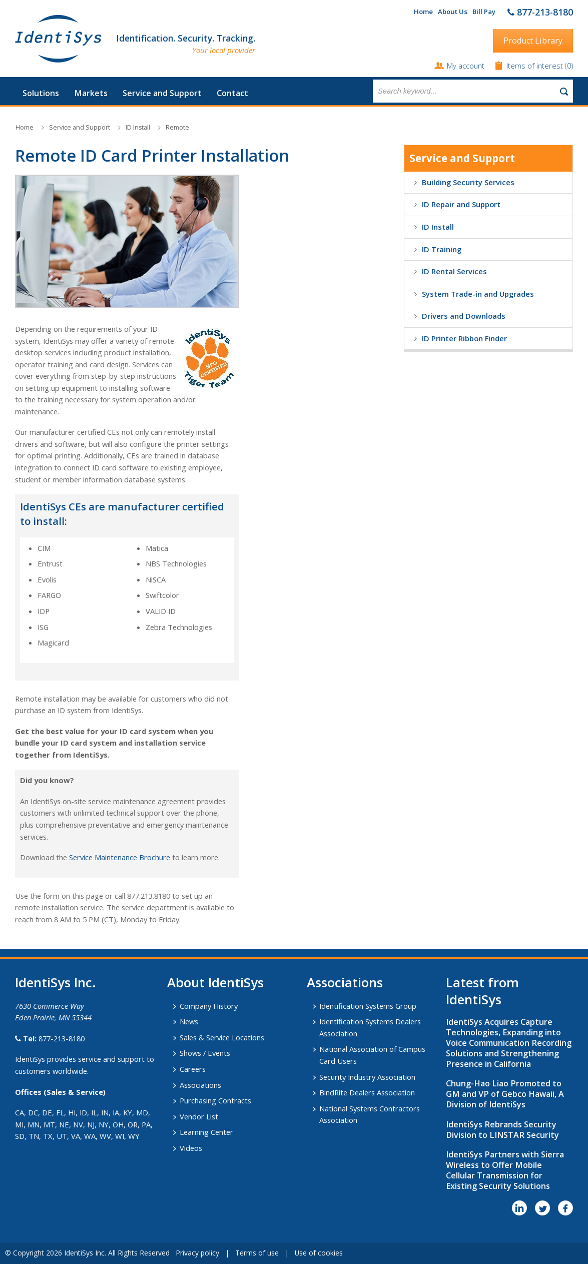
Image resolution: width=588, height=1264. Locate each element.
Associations (200, 1085)
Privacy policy (197, 1252)
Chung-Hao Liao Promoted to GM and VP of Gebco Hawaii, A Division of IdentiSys (505, 1094)
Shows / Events (205, 1053)
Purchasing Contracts (215, 1100)
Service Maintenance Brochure (119, 857)
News (189, 1021)
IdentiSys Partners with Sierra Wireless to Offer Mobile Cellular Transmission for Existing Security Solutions (505, 1170)
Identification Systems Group (367, 1006)
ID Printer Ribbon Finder (464, 338)
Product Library (532, 40)
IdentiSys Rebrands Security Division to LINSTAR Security (502, 1129)
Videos (191, 1148)
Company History (209, 1006)
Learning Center (206, 1132)
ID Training (441, 249)
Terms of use (257, 1252)
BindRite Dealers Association (367, 1092)
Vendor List (199, 1116)
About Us (452, 11)
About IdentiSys (215, 982)
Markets (91, 93)
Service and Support (162, 93)
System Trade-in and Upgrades (478, 294)
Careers (193, 1069)
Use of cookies (319, 1252)
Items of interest (535, 66)
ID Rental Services (454, 271)
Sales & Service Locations (222, 1037)
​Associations (345, 982)
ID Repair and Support (461, 204)
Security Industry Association (367, 1077)
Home (423, 11)
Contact (232, 93)
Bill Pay (483, 11)
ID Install (138, 127)
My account (465, 66)
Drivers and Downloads (463, 316)
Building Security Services (468, 182)
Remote (177, 127)
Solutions (41, 93)
